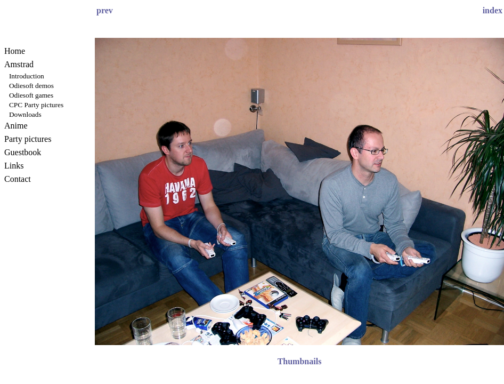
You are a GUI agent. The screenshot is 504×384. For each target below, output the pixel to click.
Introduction (26, 76)
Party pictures (27, 138)
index (492, 10)
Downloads (25, 114)
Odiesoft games (31, 95)
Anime (16, 125)
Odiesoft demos (31, 86)
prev (104, 10)
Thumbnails (300, 361)
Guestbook (22, 152)
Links (13, 165)
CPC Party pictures (36, 105)
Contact (17, 178)
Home (14, 50)
